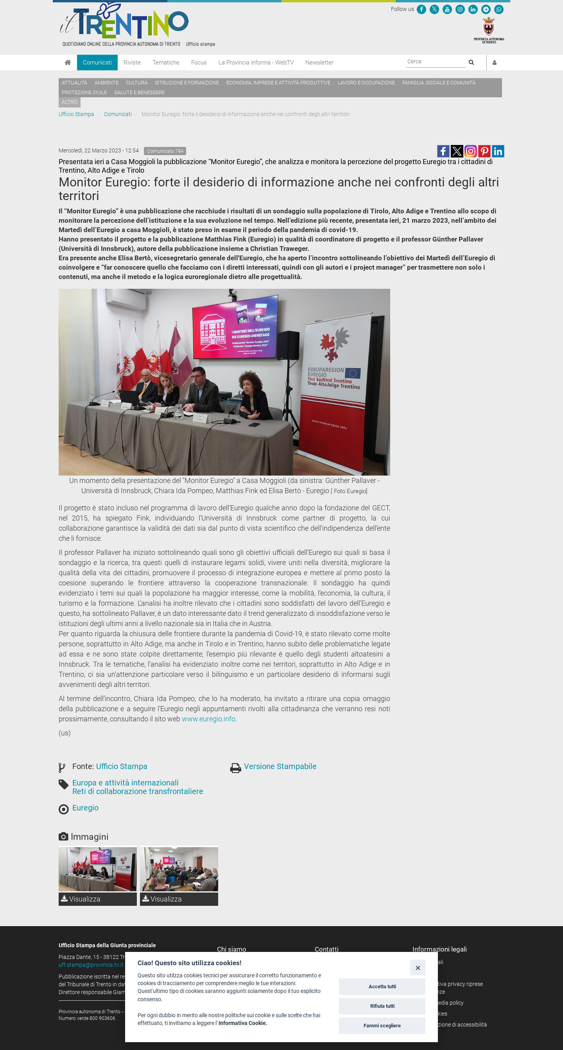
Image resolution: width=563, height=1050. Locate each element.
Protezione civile (84, 92)
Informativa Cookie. (243, 1023)
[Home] (68, 62)
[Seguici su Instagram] (460, 9)
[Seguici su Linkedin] (473, 9)
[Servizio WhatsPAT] (498, 9)
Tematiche (165, 62)
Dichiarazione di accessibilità (452, 1024)
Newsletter (319, 62)
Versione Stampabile (280, 766)
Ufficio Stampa (76, 114)
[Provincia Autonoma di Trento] (489, 30)
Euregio (85, 807)
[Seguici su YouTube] (447, 9)
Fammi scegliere (382, 1026)
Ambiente (106, 83)
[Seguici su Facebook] (421, 9)
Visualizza (80, 899)
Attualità (74, 83)
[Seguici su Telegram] (486, 9)
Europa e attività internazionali (125, 782)
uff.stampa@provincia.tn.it (91, 965)
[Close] (417, 967)
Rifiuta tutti (382, 1006)
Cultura (136, 83)
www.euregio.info (208, 719)
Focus (199, 62)
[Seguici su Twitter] (434, 9)
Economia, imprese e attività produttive (278, 83)
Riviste (132, 62)
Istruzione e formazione (187, 83)
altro (69, 102)
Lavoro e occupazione (366, 83)
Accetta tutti (382, 986)
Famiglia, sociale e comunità (438, 83)
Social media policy (441, 1003)
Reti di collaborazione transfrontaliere (137, 791)
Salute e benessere (139, 92)
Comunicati (97, 62)
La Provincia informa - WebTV (256, 62)
